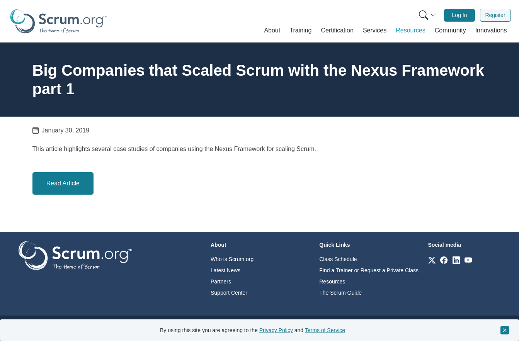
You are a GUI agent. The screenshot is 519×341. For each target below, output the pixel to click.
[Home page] (58, 21)
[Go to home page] (75, 255)
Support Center (229, 293)
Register (495, 15)
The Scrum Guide (340, 293)
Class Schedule (338, 259)
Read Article (63, 183)
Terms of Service (325, 330)
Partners (221, 281)
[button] (272, 30)
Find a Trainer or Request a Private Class (369, 270)
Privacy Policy (276, 330)
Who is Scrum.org (232, 259)
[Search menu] (427, 15)
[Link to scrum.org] (432, 259)
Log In (459, 15)
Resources (332, 281)
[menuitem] (426, 15)
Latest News (225, 270)
